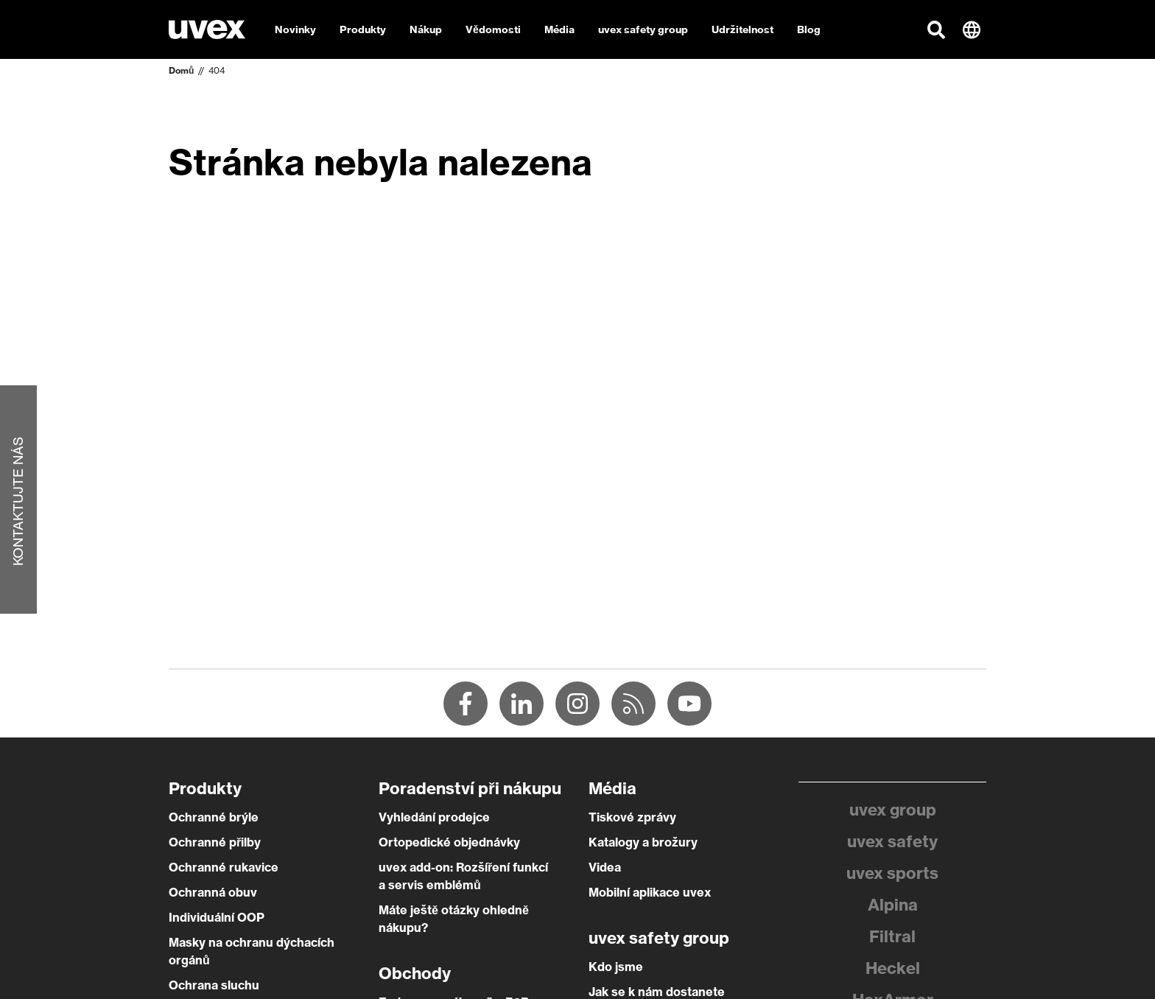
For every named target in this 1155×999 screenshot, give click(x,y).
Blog (809, 29)
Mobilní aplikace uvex (650, 892)
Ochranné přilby (215, 842)
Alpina (893, 904)
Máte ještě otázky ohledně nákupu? (454, 918)
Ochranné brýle (214, 817)
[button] (936, 29)
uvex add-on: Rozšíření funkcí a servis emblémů (463, 876)
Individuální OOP (216, 917)
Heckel (893, 968)
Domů (181, 70)
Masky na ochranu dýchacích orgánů (251, 951)
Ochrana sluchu (214, 985)
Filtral (892, 936)
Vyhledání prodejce (434, 817)
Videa (605, 867)
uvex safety (892, 841)
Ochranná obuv (213, 892)
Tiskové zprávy (632, 817)
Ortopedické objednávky (449, 842)
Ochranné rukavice (223, 867)
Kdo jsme (616, 966)
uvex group (892, 809)
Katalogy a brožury (643, 842)
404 (216, 70)
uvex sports (892, 873)
